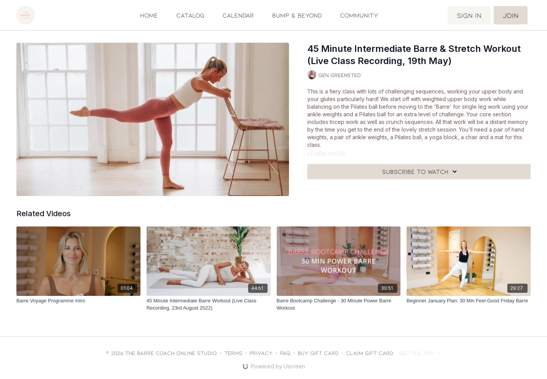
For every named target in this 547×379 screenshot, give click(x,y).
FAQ (285, 353)
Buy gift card (318, 353)
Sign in (469, 15)
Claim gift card (369, 353)
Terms (233, 353)
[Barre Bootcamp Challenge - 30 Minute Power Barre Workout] (339, 304)
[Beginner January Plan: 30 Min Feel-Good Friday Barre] (469, 301)
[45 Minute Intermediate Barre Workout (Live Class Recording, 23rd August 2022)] (209, 304)
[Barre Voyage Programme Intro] (78, 301)
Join (510, 15)
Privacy (261, 353)
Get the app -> (420, 353)
